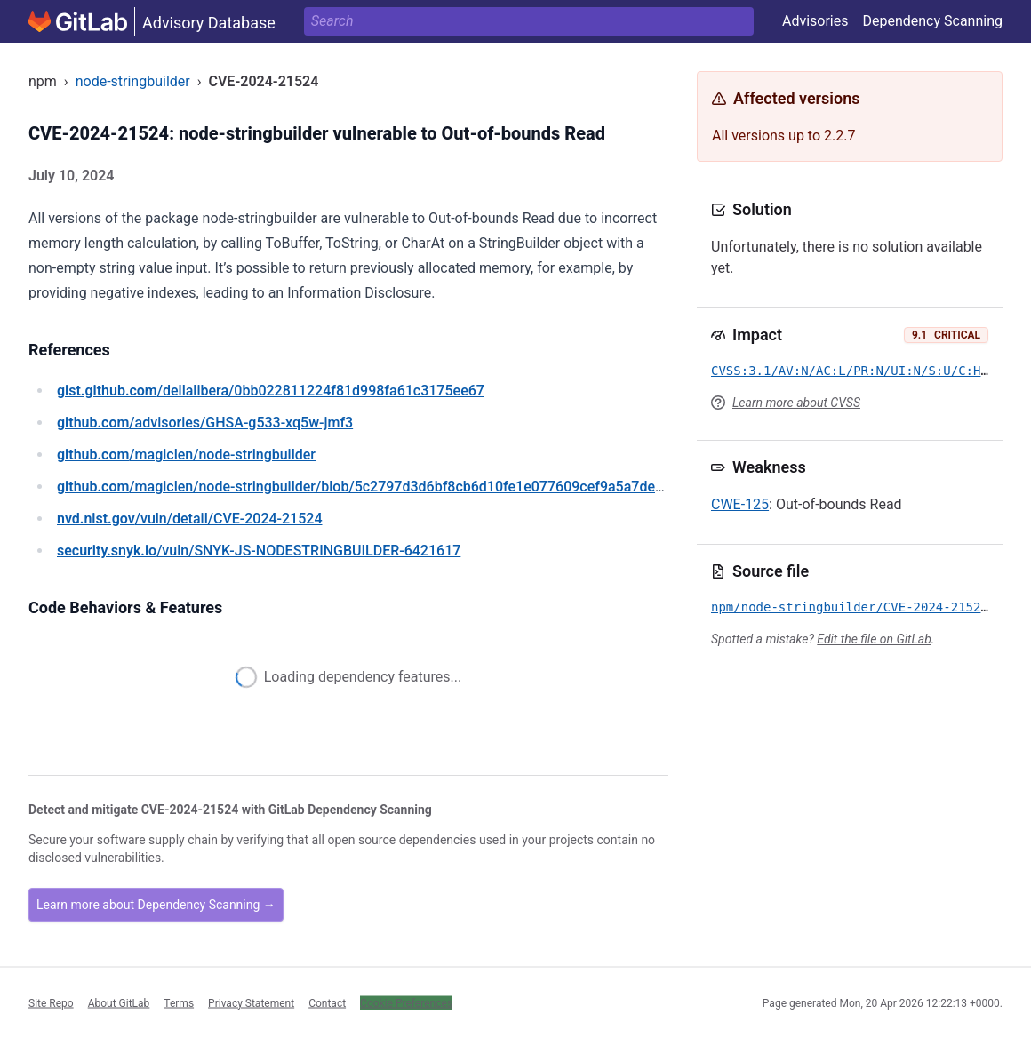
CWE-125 (740, 504)
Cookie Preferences (406, 1002)
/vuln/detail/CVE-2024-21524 (189, 518)
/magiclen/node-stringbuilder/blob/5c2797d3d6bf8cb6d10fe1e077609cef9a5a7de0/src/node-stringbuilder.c (439, 486)
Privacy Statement (251, 1002)
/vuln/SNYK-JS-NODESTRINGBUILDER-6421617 (258, 550)
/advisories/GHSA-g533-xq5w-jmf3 (205, 422)
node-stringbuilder (133, 81)
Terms (179, 1002)
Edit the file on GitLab (874, 639)
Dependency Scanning (932, 20)
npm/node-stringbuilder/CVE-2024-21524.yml (865, 607)
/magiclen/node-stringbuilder (186, 454)
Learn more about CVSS (796, 402)
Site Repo (51, 1002)
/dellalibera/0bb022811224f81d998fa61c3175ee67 (270, 390)
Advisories (815, 20)
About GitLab (119, 1002)
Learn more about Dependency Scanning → (156, 905)
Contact (327, 1002)
